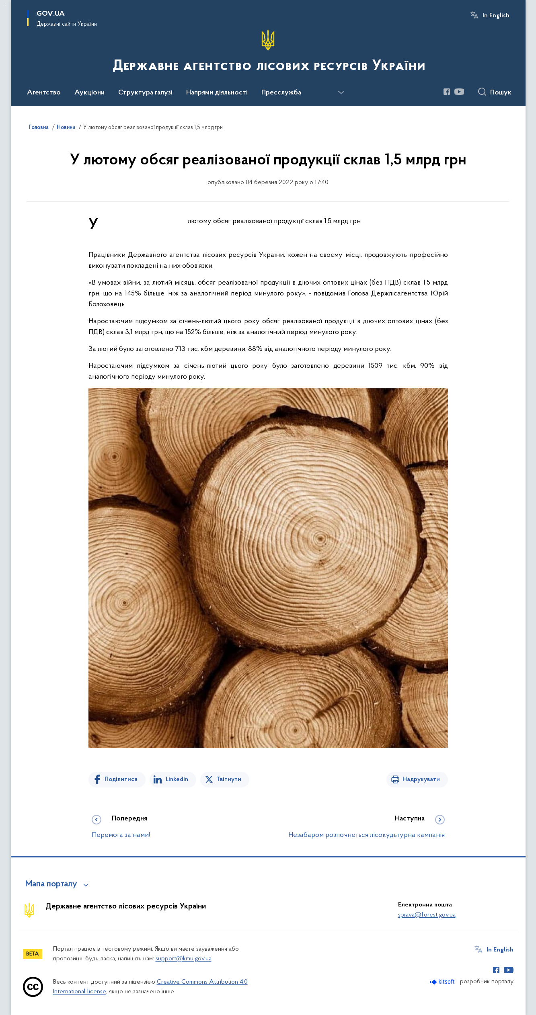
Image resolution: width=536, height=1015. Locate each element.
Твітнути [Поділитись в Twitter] (228, 779)
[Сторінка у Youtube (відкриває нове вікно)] (459, 91)
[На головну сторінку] (268, 52)
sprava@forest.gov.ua (427, 915)
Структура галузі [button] (145, 92)
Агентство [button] (44, 92)
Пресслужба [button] (281, 92)
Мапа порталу (51, 884)
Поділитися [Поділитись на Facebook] (121, 779)
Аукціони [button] (89, 92)
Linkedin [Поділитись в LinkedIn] (177, 779)
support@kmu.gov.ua (184, 959)
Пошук (500, 92)
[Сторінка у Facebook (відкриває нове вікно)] (447, 91)
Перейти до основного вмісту (5, 5)
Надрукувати (421, 779)
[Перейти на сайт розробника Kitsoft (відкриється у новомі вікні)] (443, 982)
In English (496, 15)
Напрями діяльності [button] (217, 92)
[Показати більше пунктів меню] (341, 92)
